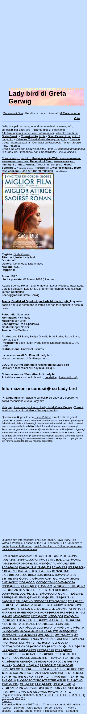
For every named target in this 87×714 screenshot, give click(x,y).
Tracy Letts (76, 285)
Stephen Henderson (51, 288)
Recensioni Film (13, 113)
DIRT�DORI (63, 589)
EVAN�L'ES (46, 597)
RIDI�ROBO (46, 661)
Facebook (54, 142)
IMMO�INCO (21, 616)
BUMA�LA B (63, 574)
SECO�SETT (30, 669)
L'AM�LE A (44, 567)
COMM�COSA (65, 582)
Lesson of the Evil (35, 543)
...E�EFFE (76, 593)
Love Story (63, 539)
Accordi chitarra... (62, 167)
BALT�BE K (26, 571)
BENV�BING (60, 571)
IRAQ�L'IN (71, 616)
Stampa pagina (20, 142)
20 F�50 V (55, 556)
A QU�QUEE (21, 657)
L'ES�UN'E (61, 597)
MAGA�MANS (29, 631)
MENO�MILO (11, 635)
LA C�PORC (61, 586)
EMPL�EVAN (28, 597)
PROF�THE (63, 654)
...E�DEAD (10, 589)
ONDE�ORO (30, 646)
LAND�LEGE (45, 623)
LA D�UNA (43, 593)
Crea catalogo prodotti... (17, 158)
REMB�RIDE (28, 661)
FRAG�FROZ (58, 601)
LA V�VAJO (23, 687)
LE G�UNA (59, 608)
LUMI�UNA (45, 627)
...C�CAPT (37, 578)
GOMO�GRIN (11, 608)
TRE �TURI (58, 680)
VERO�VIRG (58, 687)
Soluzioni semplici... (64, 161)
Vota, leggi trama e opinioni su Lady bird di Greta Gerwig (37, 407)
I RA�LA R (57, 657)
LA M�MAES (10, 631)
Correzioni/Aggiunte (33, 136)
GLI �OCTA (60, 642)
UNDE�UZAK (62, 684)
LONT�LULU (27, 627)
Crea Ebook (34, 707)
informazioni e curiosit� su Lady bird (33, 397)
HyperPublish (42, 417)
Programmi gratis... (25, 168)
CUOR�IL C (29, 586)
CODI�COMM (45, 582)
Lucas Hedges (59, 285)
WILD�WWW (49, 691)
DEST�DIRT (46, 589)
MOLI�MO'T (46, 635)
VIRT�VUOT (76, 687)
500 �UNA (70, 556)
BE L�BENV (43, 571)
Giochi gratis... (62, 171)
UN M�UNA (21, 638)
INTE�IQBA (55, 616)
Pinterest (14, 145)
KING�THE (10, 623)
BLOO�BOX (28, 574)
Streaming (72, 710)
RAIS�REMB (10, 661)
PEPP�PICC (63, 650)
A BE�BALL (9, 571)
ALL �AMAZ (73, 559)
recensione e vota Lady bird (40, 399)
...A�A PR (8, 559)
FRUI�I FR (75, 601)
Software (19, 707)
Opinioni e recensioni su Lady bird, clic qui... (29, 367)
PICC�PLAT (10, 654)
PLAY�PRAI (27, 654)
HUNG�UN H (69, 612)
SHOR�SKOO (68, 669)
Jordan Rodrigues (13, 291)
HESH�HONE (30, 612)
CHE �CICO (10, 582)
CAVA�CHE (71, 578)
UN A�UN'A (75, 567)
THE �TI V (9, 680)
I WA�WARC (12, 691)
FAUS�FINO (24, 601)
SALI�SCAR (65, 665)
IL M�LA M (77, 627)
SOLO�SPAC (22, 672)
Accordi (6, 707)
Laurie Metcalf (40, 285)
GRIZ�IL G (28, 608)
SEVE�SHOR (49, 669)
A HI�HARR (77, 608)
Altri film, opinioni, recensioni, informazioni (28, 133)
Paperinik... (30, 165)
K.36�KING (73, 620)
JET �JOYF (41, 620)
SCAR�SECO (11, 669)
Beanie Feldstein (12, 288)
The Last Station (45, 539)
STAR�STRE (58, 672)
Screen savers (53, 707)
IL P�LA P (78, 646)
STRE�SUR (76, 672)
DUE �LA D (27, 593)
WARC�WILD (30, 691)
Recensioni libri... (42, 168)
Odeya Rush (73, 288)
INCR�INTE (39, 616)
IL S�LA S (32, 665)
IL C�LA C (45, 586)
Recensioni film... (41, 161)
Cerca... (7, 701)
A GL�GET (39, 605)
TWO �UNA (10, 684)
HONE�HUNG (49, 612)
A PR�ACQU (24, 559)
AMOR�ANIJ (29, 563)
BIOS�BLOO (10, 574)
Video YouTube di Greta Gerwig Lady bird (41, 139)
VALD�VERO (40, 687)
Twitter (66, 142)
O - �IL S (19, 665)
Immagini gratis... (13, 164)
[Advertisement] (43, 45)
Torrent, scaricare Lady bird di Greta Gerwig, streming (43, 409)
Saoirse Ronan (20, 285)
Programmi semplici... (50, 164)
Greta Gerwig (21, 254)
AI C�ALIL (57, 559)
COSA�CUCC (11, 586)
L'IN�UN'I (8, 620)
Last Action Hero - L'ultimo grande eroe (58, 546)
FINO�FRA (41, 601)
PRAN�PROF (45, 654)
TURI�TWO (75, 680)
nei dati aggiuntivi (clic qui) (61, 377)
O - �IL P (64, 646)
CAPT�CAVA (53, 578)
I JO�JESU (24, 620)
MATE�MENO (68, 631)
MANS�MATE (48, 631)
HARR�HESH (11, 612)
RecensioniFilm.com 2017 (18, 704)
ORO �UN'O (47, 646)
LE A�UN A (59, 567)
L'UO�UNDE (43, 684)
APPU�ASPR (66, 563)
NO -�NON (11, 642)
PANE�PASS (27, 650)
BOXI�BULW (45, 574)
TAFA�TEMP (59, 676)
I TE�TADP (42, 676)
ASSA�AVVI (10, 567)
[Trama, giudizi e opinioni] (49, 129)
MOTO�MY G (64, 635)
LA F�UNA (22, 605)
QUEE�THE (39, 657)
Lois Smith (30, 288)
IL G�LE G (43, 608)
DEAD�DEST (28, 589)
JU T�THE (56, 620)
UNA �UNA (59, 593)
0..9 (38, 695)
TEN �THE (76, 676)
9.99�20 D (40, 556)
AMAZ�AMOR (11, 563)
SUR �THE (9, 676)
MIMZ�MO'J (28, 635)
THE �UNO (25, 676)
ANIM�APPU (48, 563)
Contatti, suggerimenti (27, 710)
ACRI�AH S (41, 559)
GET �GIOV (55, 605)
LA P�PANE (10, 650)
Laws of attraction (21, 546)
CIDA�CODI (27, 582)
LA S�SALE (48, 665)
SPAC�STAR (40, 672)
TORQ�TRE (41, 680)
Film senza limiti (53, 710)
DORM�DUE (11, 593)
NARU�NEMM (58, 638)
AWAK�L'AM (27, 567)
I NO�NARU (39, 638)
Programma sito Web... (46, 158)
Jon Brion (20, 320)
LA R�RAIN (72, 657)
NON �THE (27, 642)
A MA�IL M (61, 627)
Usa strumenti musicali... (38, 171)
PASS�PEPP (45, 650)
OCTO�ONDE (11, 646)
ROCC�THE (64, 661)
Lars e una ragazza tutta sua (19, 549)
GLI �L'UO (27, 684)
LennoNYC (55, 543)
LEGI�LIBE (62, 623)
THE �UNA (20, 578)
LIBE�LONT (10, 627)
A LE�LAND (27, 623)
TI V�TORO (25, 680)
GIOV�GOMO (73, 605)
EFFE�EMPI (10, 597)
